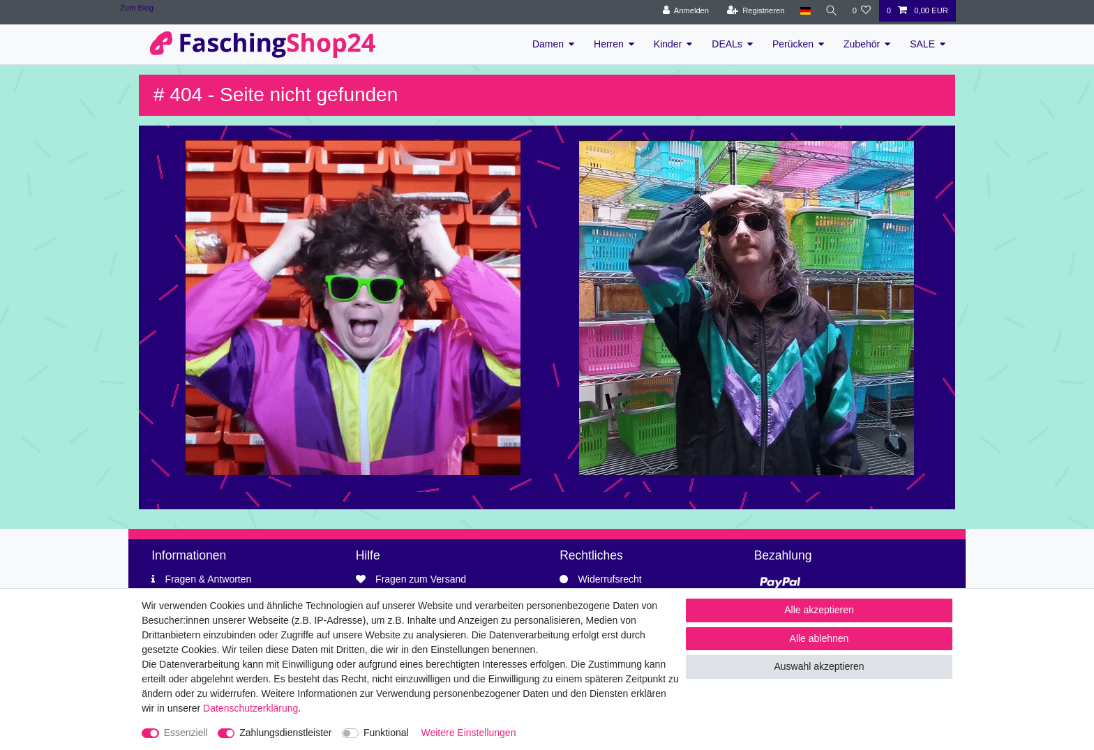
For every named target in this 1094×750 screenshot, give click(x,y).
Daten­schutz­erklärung (250, 708)
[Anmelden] (684, 11)
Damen (548, 44)
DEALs (727, 44)
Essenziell (186, 732)
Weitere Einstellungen (468, 732)
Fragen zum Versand (420, 579)
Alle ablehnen (819, 638)
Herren (609, 44)
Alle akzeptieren (819, 609)
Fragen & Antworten (208, 579)
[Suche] (830, 11)
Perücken (793, 44)
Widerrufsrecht (610, 579)
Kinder (668, 44)
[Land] (803, 11)
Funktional (386, 732)
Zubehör (862, 44)
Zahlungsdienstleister (285, 732)
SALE (922, 44)
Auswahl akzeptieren (819, 666)
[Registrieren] (753, 11)
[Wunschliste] (861, 11)
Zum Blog (136, 7)
